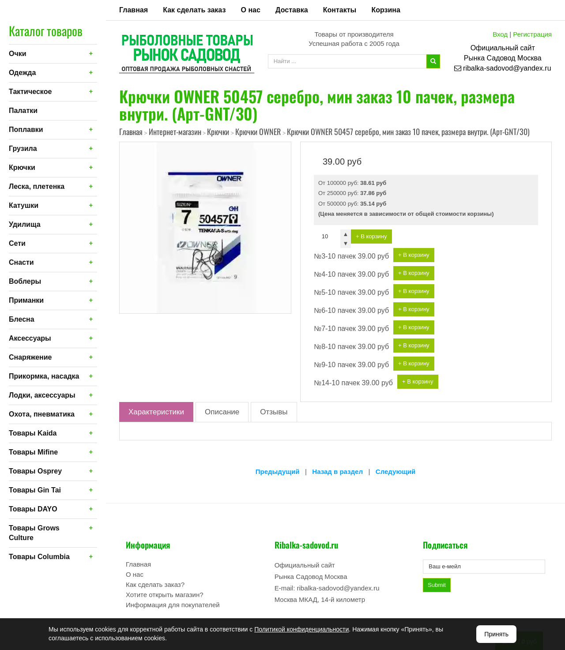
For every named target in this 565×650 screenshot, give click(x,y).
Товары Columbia (39, 556)
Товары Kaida (33, 433)
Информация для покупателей (173, 605)
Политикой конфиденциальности (301, 629)
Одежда (22, 72)
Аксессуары (30, 338)
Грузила (23, 148)
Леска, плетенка (36, 186)
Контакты (339, 10)
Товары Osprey (35, 471)
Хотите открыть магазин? (164, 594)
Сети (17, 243)
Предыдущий (278, 471)
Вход (500, 34)
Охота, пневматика (42, 414)
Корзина (385, 10)
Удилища (25, 224)
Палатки (23, 110)
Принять (496, 634)
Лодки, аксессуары (42, 395)
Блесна (21, 319)
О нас (250, 10)
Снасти (21, 262)
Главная (133, 10)
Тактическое (30, 91)
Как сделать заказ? (155, 584)
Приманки (26, 300)
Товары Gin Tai (35, 490)
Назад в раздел (337, 471)
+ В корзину (371, 236)
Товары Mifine (33, 452)
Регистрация (532, 34)
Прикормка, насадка (44, 376)
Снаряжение (30, 357)
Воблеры (25, 281)
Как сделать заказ (194, 10)
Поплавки (26, 129)
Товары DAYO (33, 509)
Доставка (291, 10)
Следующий (395, 471)
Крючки (22, 167)
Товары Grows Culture (34, 532)
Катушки (23, 205)
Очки (17, 53)
